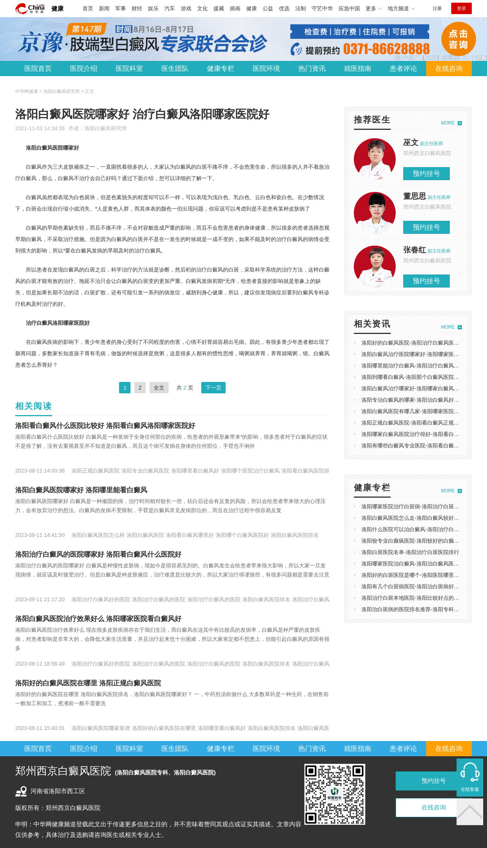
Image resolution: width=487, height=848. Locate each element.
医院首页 (38, 68)
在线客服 (470, 789)
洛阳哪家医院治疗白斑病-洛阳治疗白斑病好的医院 (421, 506)
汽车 (169, 8)
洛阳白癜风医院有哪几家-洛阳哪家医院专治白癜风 (421, 411)
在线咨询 (449, 68)
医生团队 (175, 68)
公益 (268, 8)
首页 (88, 8)
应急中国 (349, 8)
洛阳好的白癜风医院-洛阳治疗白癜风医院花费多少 (421, 343)
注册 (437, 8)
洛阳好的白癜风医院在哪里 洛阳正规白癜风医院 (88, 683)
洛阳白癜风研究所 (105, 128)
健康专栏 (220, 68)
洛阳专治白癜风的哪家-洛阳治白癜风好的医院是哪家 (423, 400)
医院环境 (266, 68)
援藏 (218, 8)
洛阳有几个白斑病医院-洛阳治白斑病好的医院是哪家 (423, 586)
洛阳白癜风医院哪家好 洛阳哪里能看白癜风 (81, 490)
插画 (235, 8)
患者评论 (403, 68)
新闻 (104, 8)
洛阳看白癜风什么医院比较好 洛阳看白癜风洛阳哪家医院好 (105, 426)
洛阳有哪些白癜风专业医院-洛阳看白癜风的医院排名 (423, 445)
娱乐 (153, 8)
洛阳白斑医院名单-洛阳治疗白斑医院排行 (410, 552)
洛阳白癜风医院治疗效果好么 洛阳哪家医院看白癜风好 (98, 619)
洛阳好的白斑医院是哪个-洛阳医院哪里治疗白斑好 (421, 575)
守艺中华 (322, 8)
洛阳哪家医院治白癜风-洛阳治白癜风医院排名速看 (421, 564)
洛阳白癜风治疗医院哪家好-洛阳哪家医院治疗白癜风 (423, 354)
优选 (284, 8)
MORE (448, 123)
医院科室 (129, 68)
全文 (159, 388)
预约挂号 (426, 173)
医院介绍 (83, 68)
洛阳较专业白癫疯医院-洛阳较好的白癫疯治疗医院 (421, 541)
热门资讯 (312, 68)
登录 (461, 8)
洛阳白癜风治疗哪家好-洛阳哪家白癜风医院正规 (418, 388)
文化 (202, 8)
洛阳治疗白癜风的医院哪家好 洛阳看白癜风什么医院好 (98, 554)
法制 (300, 8)
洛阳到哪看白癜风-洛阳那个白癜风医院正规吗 (415, 377)
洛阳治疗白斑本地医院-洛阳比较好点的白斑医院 (418, 598)
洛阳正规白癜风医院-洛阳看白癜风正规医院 (413, 423)
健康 (57, 8)
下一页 (213, 388)
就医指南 (357, 68)
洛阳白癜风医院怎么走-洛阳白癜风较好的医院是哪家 (423, 518)
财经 (137, 8)
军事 (120, 8)
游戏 (186, 8)
